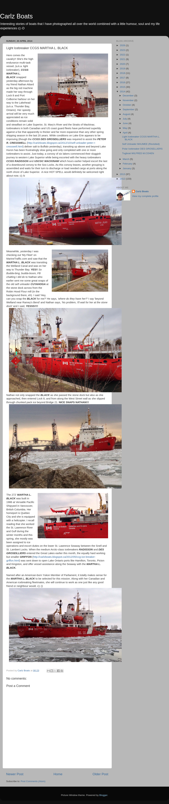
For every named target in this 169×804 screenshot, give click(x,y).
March (126, 159)
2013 (123, 174)
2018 (123, 73)
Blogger (103, 795)
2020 (123, 64)
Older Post (100, 774)
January (127, 168)
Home (58, 774)
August (127, 114)
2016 (123, 82)
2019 (123, 68)
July (125, 118)
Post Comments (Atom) (33, 781)
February (128, 163)
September (129, 109)
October (127, 105)
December (128, 95)
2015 (123, 87)
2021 (123, 59)
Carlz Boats (16, 16)
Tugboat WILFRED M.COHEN (138, 153)
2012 (123, 178)
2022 (123, 54)
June (126, 123)
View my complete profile (145, 196)
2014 (123, 91)
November (128, 100)
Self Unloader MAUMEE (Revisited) (141, 144)
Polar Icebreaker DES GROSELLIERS (142, 148)
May (125, 128)
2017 (123, 77)
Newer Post (14, 774)
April (125, 132)
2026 (123, 45)
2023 (123, 50)
